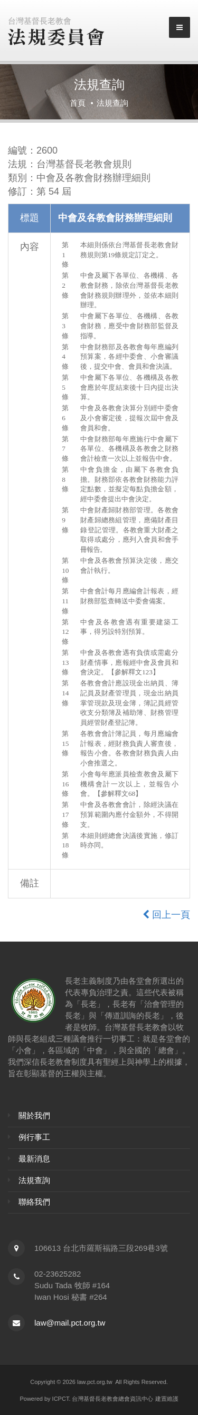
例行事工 (34, 1137)
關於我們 (34, 1115)
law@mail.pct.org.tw (69, 1322)
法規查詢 (34, 1180)
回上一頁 (166, 914)
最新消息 (34, 1158)
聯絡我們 (34, 1201)
